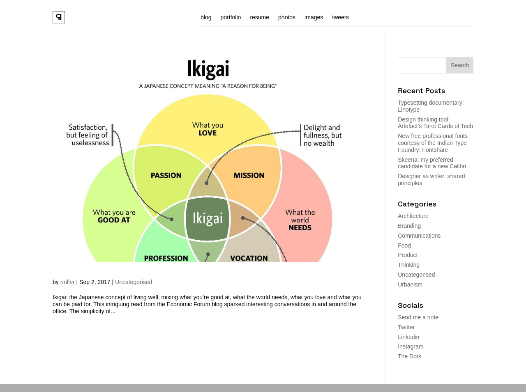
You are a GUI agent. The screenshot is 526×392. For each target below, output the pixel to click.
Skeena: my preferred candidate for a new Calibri (432, 163)
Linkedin (408, 337)
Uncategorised (133, 282)
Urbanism (410, 284)
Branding (409, 225)
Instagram (410, 346)
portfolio (231, 17)
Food (404, 245)
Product (408, 255)
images (314, 17)
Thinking (409, 264)
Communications (419, 235)
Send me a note (418, 317)
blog (206, 17)
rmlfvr (67, 282)
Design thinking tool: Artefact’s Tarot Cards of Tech (435, 123)
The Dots (409, 356)
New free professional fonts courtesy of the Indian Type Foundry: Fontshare (433, 143)
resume (259, 17)
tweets (340, 17)
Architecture (413, 216)
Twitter (406, 327)
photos (286, 17)
